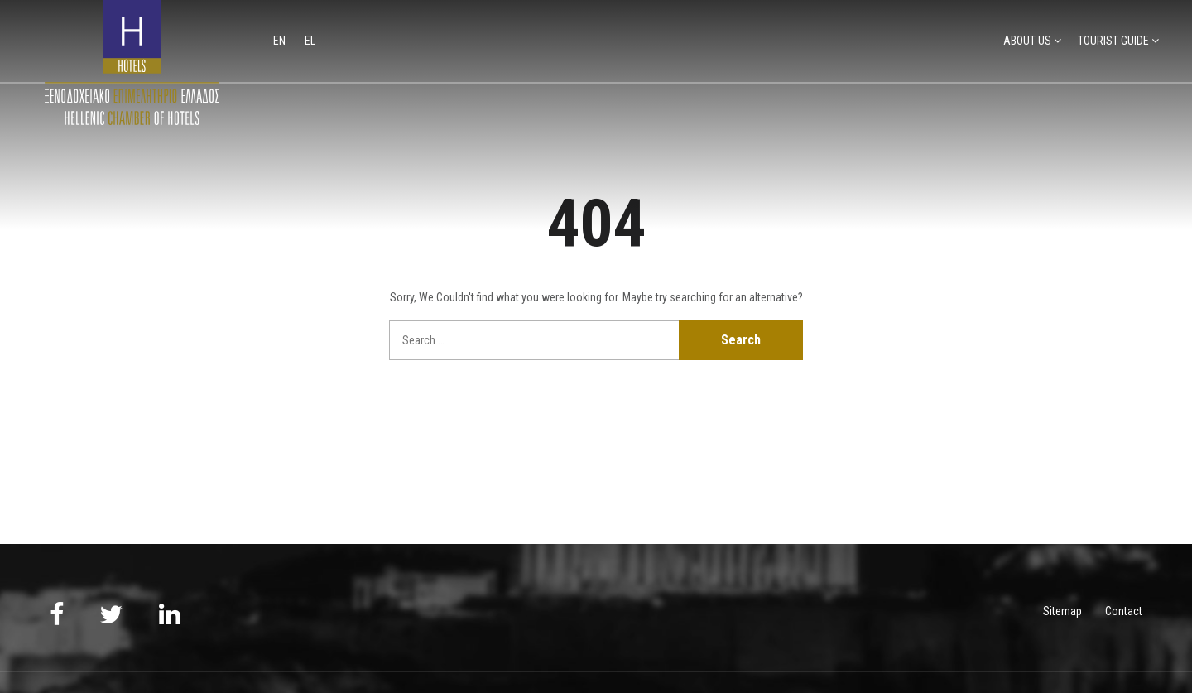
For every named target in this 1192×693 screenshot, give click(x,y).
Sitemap (1062, 611)
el (310, 40)
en (280, 40)
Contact (1123, 611)
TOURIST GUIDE (1113, 40)
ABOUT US (1027, 40)
